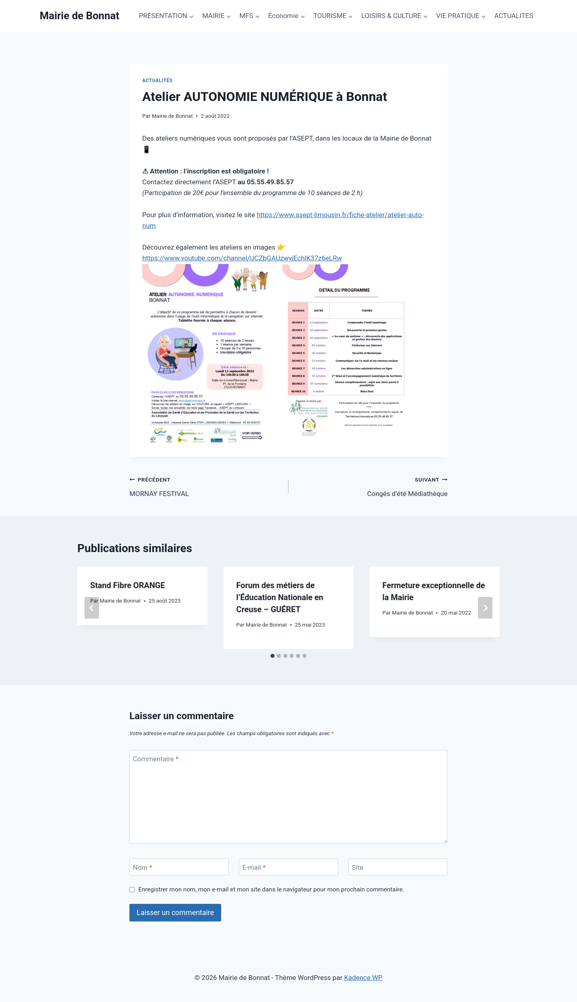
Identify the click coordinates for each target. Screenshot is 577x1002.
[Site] (398, 867)
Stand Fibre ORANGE (127, 585)
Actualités (157, 80)
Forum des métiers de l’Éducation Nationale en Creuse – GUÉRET (279, 597)
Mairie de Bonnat (172, 116)
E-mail (254, 867)
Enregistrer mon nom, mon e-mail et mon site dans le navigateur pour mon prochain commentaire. (271, 889)
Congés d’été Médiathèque (371, 486)
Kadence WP (363, 978)
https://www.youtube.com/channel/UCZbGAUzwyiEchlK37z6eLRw (242, 258)
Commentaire (156, 759)
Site (357, 867)
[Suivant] (485, 608)
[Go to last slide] (92, 608)
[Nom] (179, 867)
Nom (142, 867)
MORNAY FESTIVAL (205, 486)
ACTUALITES (513, 16)
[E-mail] (288, 867)
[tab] (272, 656)
